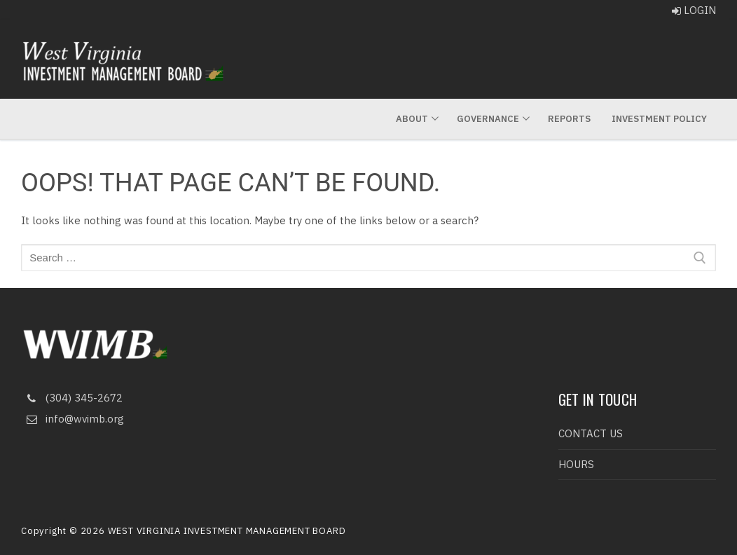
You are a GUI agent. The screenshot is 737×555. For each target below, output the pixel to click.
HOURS (576, 464)
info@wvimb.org (72, 419)
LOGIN (694, 10)
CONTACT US (590, 433)
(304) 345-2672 (72, 398)
